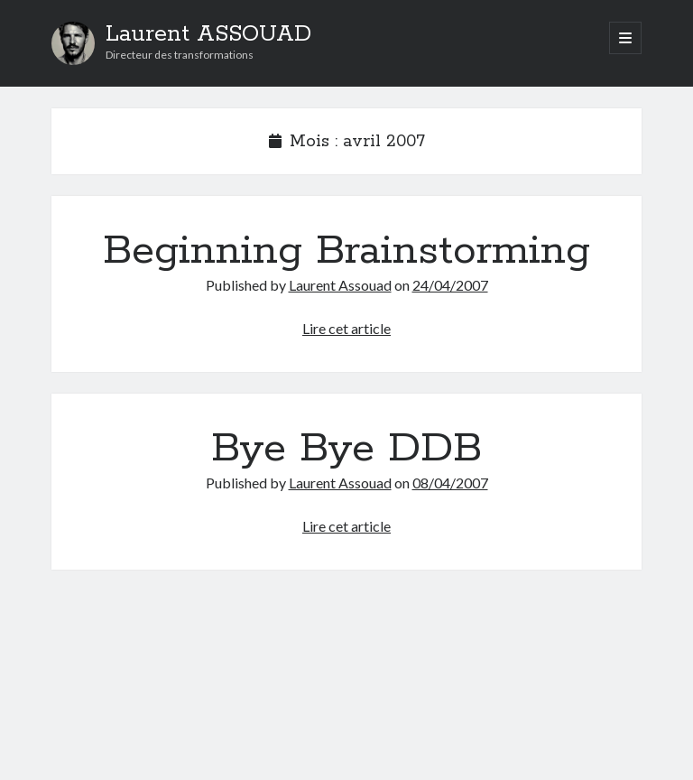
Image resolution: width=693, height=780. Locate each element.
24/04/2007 (450, 284)
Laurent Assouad (340, 284)
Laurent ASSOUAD (208, 34)
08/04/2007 (450, 482)
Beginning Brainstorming (346, 251)
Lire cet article (346, 328)
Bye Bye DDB (346, 448)
